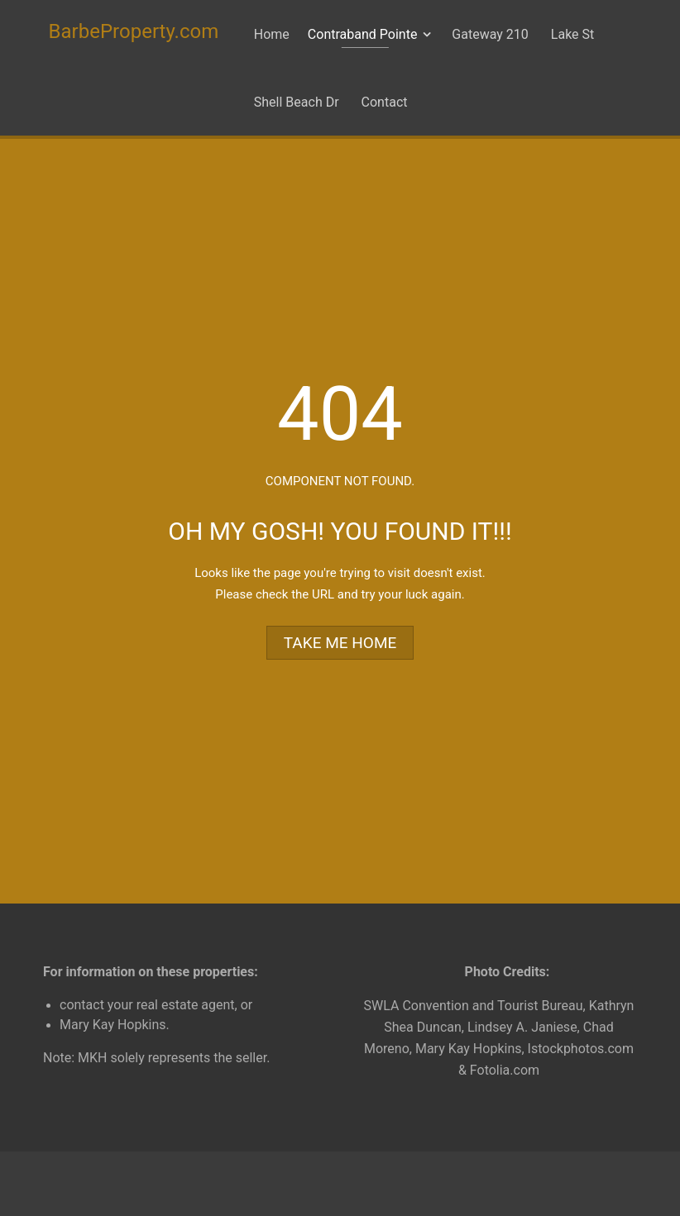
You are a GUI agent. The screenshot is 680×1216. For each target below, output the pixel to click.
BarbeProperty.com (134, 31)
